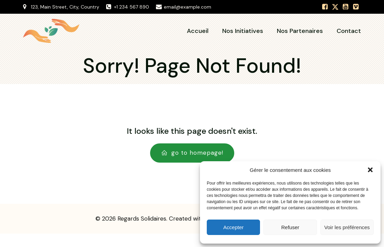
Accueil (197, 31)
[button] (370, 169)
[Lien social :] (325, 7)
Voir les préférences (347, 227)
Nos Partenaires (300, 31)
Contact (349, 31)
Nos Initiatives (242, 31)
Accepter (233, 227)
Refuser (290, 227)
